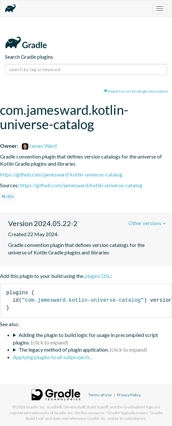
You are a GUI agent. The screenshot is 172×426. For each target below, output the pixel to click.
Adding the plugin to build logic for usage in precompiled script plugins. (85, 338)
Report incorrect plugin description (136, 91)
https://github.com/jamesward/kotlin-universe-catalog (61, 174)
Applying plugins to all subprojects (52, 357)
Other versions (146, 223)
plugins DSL (97, 276)
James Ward (39, 146)
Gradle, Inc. (36, 406)
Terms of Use (100, 394)
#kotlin (8, 196)
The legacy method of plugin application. (64, 349)
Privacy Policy (129, 394)
